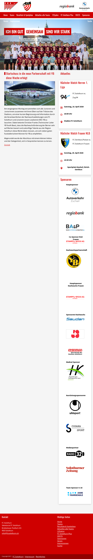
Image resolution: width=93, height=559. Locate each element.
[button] (7, 44)
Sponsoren (86, 15)
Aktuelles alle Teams (42, 15)
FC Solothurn (18, 556)
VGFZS (77, 15)
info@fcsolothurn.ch (10, 533)
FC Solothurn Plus (67, 15)
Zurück (7, 145)
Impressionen (15, 21)
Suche (90, 21)
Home (6, 15)
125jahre (55, 15)
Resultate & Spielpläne (24, 15)
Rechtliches (40, 556)
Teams (12, 15)
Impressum (29, 556)
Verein (6, 21)
